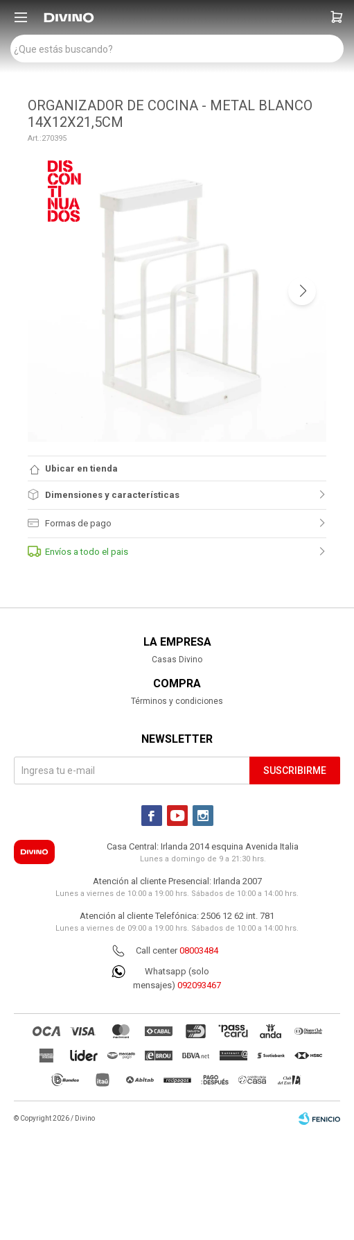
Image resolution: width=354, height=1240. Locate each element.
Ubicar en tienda (81, 468)
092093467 (199, 985)
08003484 (198, 950)
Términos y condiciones (177, 701)
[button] (337, 17)
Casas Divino (177, 659)
